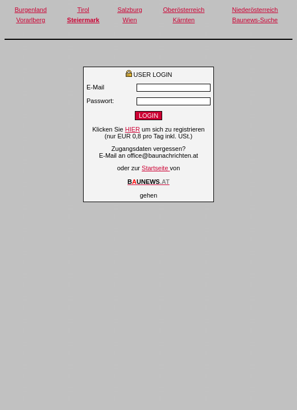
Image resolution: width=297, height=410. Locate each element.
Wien (130, 20)
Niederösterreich (255, 9)
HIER (132, 129)
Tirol (83, 9)
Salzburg (129, 9)
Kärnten (184, 20)
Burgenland (31, 9)
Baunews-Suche (255, 20)
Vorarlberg (31, 20)
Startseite (156, 168)
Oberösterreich (184, 9)
